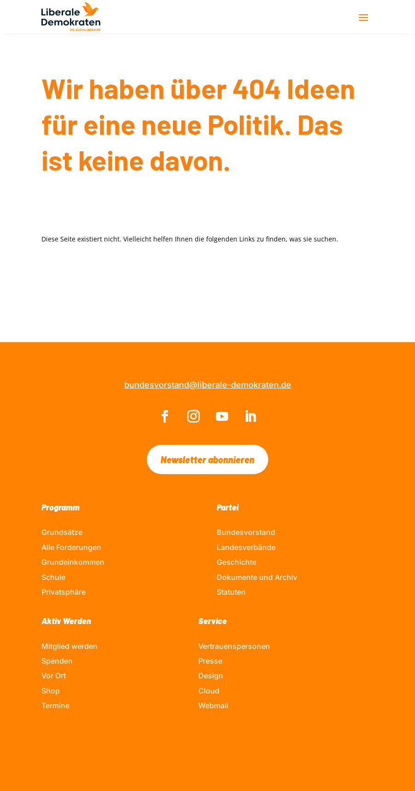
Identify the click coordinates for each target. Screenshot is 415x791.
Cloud (208, 690)
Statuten (231, 591)
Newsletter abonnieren (207, 459)
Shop (50, 690)
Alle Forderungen (71, 547)
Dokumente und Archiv (257, 577)
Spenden (57, 660)
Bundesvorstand (246, 532)
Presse (210, 660)
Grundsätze (61, 532)
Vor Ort (53, 675)
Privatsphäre (63, 591)
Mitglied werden (69, 646)
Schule (53, 577)
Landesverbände (246, 547)
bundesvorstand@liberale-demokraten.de (207, 385)
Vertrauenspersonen (234, 646)
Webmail (213, 705)
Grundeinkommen (72, 562)
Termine (55, 705)
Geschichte (236, 562)
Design (210, 675)
